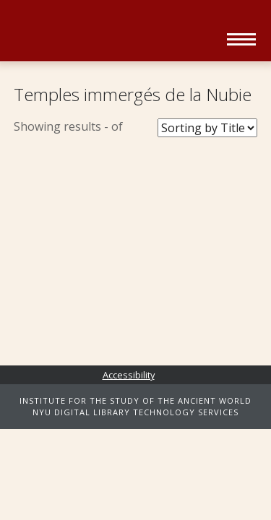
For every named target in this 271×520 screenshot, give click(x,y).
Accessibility (129, 374)
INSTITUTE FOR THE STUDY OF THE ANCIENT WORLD (135, 400)
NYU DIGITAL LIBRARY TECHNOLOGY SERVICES (135, 412)
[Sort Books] (207, 127)
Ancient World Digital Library (115, 32)
